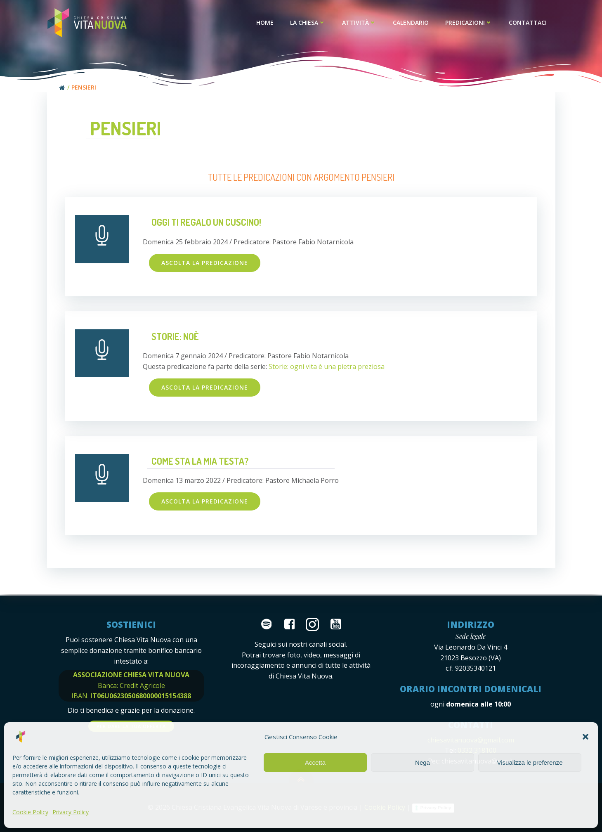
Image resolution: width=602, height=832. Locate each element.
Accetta (315, 762)
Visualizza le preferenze (530, 762)
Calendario (411, 23)
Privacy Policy (70, 812)
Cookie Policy (30, 812)
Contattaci (528, 23)
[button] (585, 737)
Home (265, 23)
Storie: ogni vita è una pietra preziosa (327, 366)
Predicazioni (469, 23)
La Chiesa (308, 23)
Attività (359, 23)
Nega (422, 762)
